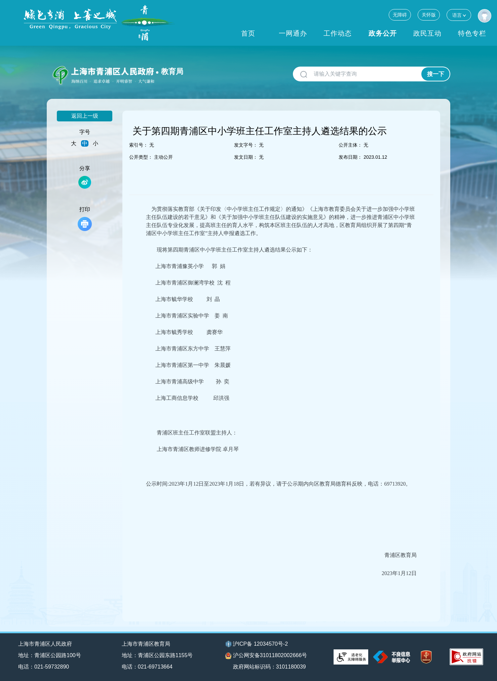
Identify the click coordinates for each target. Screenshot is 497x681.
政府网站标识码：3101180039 (269, 667)
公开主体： (350, 145)
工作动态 (337, 33)
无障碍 (400, 14)
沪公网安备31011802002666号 (266, 655)
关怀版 (429, 14)
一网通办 (293, 33)
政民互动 (427, 33)
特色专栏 (472, 33)
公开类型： (141, 157)
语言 (459, 15)
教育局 (172, 71)
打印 (85, 218)
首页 (248, 33)
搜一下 (435, 74)
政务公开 (383, 33)
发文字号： (246, 145)
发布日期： (350, 157)
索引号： (138, 145)
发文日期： (246, 157)
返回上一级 (84, 116)
